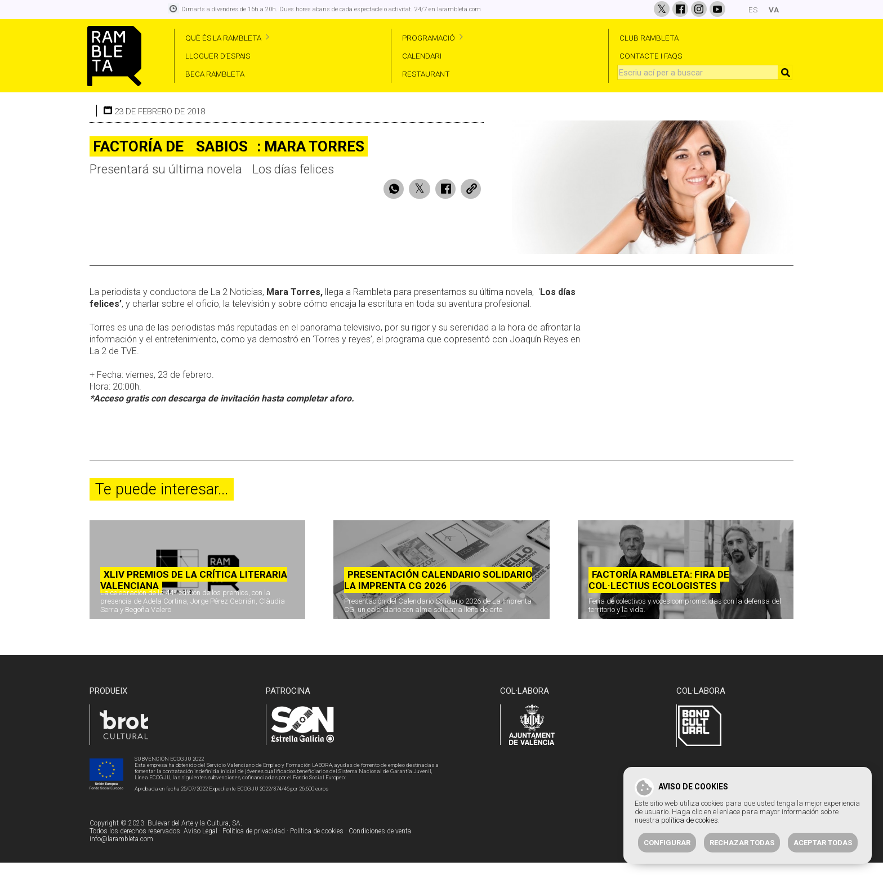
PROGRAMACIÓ (428, 37)
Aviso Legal (200, 844)
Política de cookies (317, 844)
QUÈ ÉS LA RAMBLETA (223, 37)
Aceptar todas (822, 842)
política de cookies (689, 820)
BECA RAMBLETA (214, 73)
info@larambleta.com (121, 852)
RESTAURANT (426, 73)
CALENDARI (422, 55)
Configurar (667, 842)
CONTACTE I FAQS (650, 55)
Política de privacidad (253, 844)
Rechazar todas (742, 842)
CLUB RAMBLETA (649, 37)
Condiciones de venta (380, 844)
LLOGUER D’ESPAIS (217, 55)
